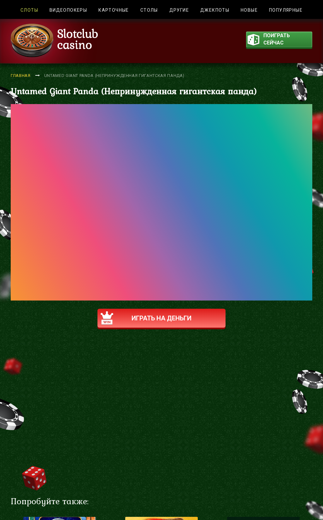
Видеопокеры (68, 10)
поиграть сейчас (269, 39)
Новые (249, 10)
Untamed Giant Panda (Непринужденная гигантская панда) (114, 75)
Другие (179, 10)
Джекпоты (214, 10)
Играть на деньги (150, 318)
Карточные (113, 10)
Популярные (285, 10)
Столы (149, 10)
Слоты (29, 10)
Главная (21, 75)
